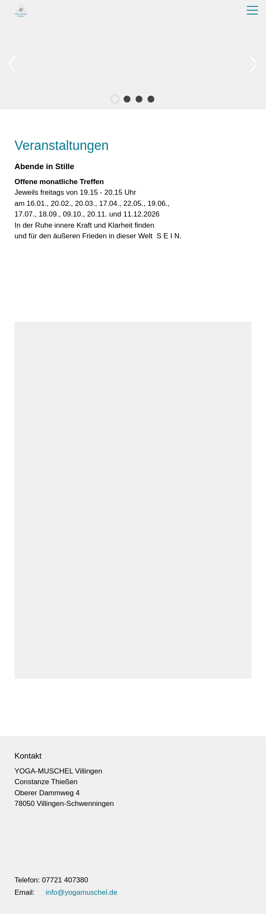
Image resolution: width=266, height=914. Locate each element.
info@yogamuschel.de (81, 892)
